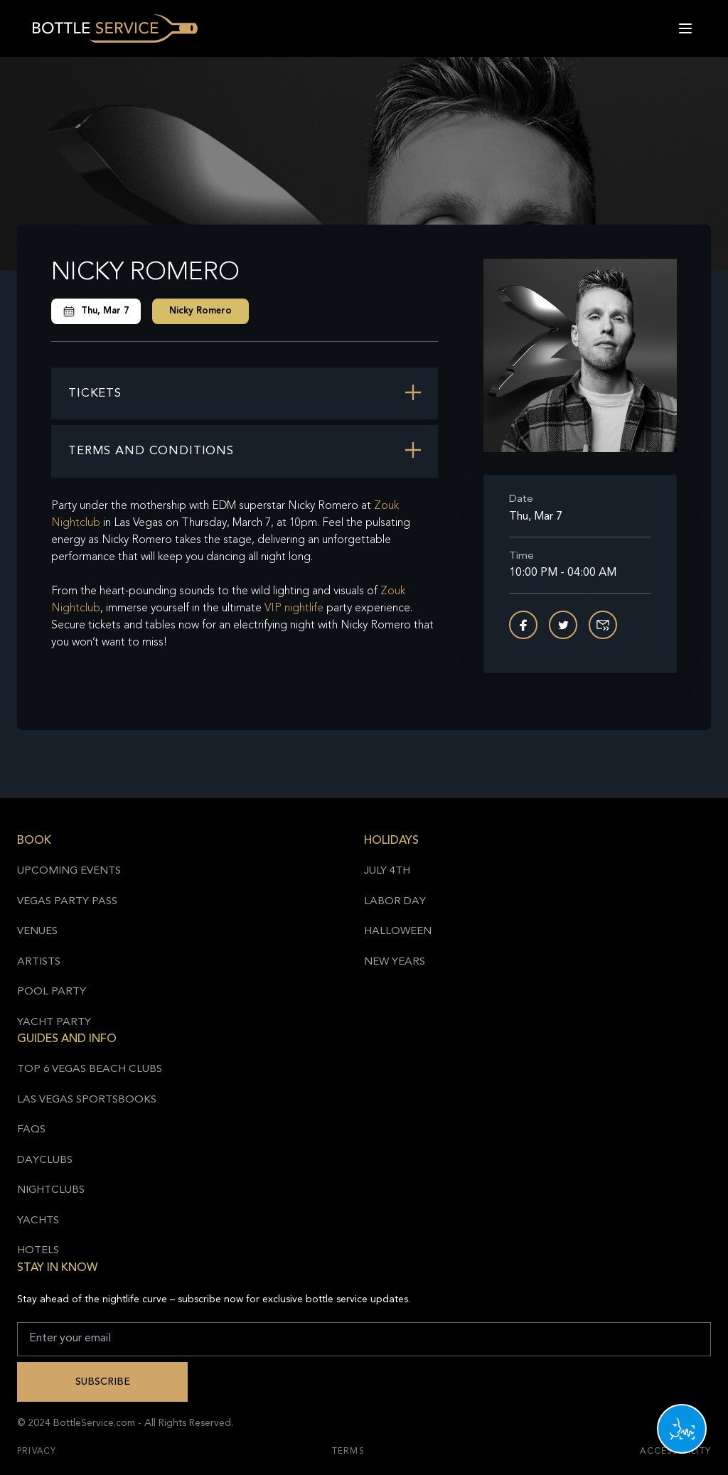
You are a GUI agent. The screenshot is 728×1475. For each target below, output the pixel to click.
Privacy (36, 1451)
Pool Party (51, 992)
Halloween (398, 931)
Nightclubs (51, 1190)
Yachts (38, 1221)
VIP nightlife (293, 608)
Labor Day (395, 901)
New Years (394, 962)
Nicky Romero (200, 311)
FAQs (31, 1130)
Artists (38, 962)
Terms (348, 1451)
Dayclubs (45, 1160)
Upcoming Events (69, 871)
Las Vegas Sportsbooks (86, 1100)
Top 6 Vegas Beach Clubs (89, 1069)
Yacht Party (54, 1022)
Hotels (38, 1250)
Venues (37, 931)
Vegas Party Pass (67, 901)
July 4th (387, 871)
